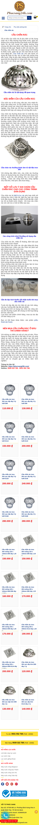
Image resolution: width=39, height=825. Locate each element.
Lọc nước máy (5, 756)
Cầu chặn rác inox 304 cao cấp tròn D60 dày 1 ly (29, 664)
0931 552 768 (17, 734)
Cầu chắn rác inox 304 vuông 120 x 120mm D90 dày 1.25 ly (29, 552)
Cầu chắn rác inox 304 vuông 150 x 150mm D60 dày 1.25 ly (29, 589)
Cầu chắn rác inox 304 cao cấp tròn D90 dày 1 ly (9, 702)
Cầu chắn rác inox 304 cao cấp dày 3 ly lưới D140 (29, 476)
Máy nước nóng (7, 763)
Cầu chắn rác (9, 30)
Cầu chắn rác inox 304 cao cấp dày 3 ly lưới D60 (9, 401)
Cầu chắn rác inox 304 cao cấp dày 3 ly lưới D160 (9, 514)
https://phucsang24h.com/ (18, 366)
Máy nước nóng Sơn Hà (9, 772)
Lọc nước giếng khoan (8, 759)
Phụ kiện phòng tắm (20, 27)
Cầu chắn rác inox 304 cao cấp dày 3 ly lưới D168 (29, 514)
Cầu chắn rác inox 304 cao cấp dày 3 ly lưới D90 (29, 401)
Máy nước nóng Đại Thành (9, 770)
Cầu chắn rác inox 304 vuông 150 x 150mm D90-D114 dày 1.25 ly (9, 664)
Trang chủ (7, 27)
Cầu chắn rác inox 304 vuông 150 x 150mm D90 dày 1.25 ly (9, 627)
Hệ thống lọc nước (8, 749)
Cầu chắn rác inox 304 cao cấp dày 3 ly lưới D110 (29, 439)
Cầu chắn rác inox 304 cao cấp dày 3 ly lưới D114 (9, 439)
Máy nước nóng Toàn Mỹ (9, 775)
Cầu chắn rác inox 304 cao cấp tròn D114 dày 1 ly (28, 702)
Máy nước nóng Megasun (9, 767)
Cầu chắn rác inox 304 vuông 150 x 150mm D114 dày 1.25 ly (29, 627)
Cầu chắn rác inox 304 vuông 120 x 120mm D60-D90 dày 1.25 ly (9, 589)
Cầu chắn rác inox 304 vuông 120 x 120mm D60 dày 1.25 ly (9, 552)
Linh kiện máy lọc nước (8, 753)
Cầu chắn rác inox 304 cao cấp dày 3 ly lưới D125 (9, 476)
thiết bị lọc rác (19, 195)
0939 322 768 (18, 743)
